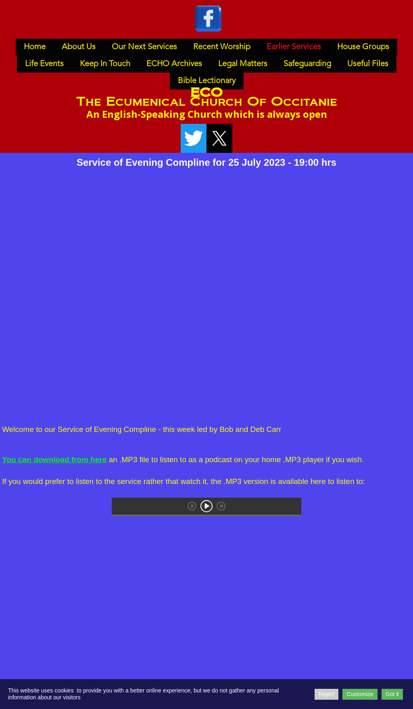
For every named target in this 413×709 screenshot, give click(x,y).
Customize (359, 694)
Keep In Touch (105, 64)
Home (35, 47)
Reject (327, 694)
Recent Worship (221, 47)
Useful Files (367, 64)
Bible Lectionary (207, 81)
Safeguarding (307, 64)
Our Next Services (144, 47)
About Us (79, 47)
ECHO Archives (174, 64)
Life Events (44, 64)
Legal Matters (242, 64)
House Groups (363, 47)
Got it (392, 694)
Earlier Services (294, 47)
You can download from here (54, 459)
